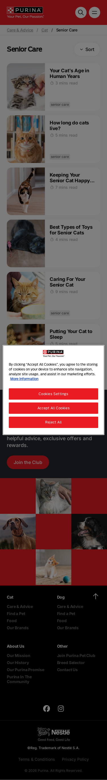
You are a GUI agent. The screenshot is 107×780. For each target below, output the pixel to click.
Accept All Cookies (53, 408)
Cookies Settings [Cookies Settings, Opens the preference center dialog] (53, 394)
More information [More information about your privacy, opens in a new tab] (24, 379)
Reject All (53, 422)
